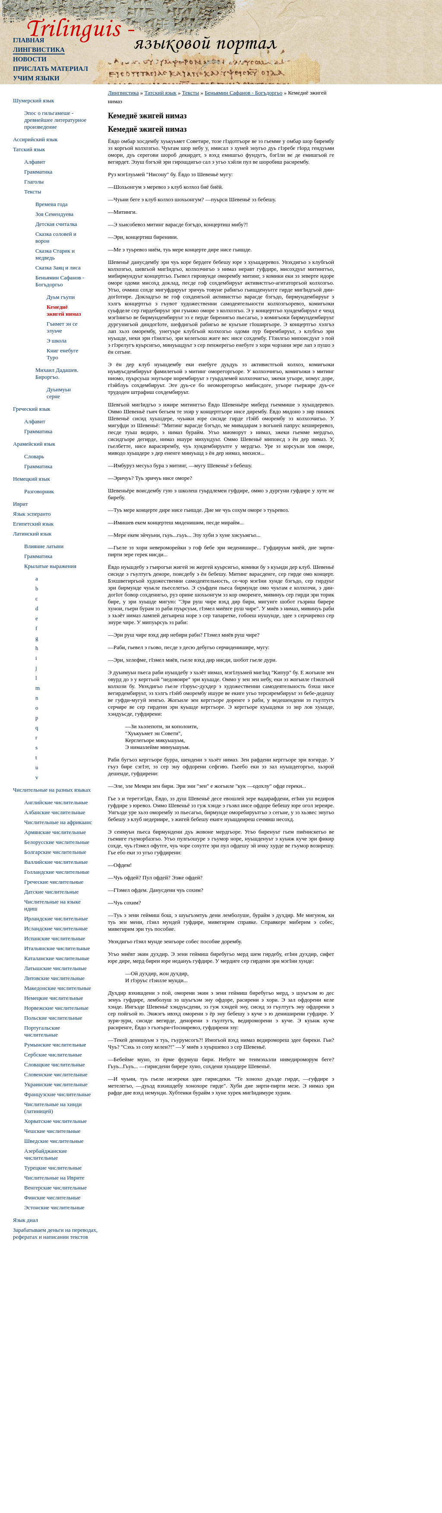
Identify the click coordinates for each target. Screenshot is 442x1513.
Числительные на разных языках (52, 790)
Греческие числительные (53, 882)
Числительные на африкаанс (58, 822)
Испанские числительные (54, 938)
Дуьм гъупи (61, 297)
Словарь (34, 456)
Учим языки (36, 78)
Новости (30, 59)
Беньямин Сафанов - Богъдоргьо (243, 92)
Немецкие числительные (53, 998)
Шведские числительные (54, 1141)
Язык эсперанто (32, 514)
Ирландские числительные (56, 918)
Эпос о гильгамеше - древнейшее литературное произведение (55, 120)
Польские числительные (53, 1018)
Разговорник (39, 491)
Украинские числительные (56, 1084)
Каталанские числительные (56, 958)
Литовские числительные (54, 978)
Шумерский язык (33, 100)
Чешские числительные (52, 1131)
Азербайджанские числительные (45, 1154)
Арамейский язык (34, 444)
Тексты (190, 92)
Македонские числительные (57, 988)
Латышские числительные (55, 968)
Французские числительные (57, 1094)
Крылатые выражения (50, 566)
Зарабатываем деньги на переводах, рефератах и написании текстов (55, 1233)
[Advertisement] (47, 1373)
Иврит (20, 504)
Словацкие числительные (54, 1064)
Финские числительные (52, 1197)
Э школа (56, 340)
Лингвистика (39, 49)
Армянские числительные (55, 832)
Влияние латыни (43, 546)
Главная (28, 40)
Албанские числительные (54, 812)
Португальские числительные (42, 1031)
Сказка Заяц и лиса (58, 267)
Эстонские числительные (54, 1207)
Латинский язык (32, 533)
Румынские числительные (55, 1044)
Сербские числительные (53, 1054)
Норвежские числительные (56, 1008)
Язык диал (25, 1220)
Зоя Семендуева (54, 214)
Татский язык (160, 92)
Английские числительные (56, 802)
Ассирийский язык (35, 139)
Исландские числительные (56, 928)
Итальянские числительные (57, 948)
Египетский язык (33, 523)
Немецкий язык (31, 479)
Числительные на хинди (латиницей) (53, 1107)
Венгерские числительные (55, 1187)
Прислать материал (50, 68)
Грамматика (38, 171)
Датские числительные (51, 891)
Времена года (51, 204)
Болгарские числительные (55, 852)
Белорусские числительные (56, 842)
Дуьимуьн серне (59, 393)
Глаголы (34, 181)
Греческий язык (32, 409)
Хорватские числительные (55, 1121)
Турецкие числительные (53, 1167)
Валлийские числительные (56, 862)
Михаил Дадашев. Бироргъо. (57, 373)
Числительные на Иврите (54, 1177)
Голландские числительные (56, 872)
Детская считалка (56, 224)
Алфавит (34, 162)
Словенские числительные (56, 1074)
